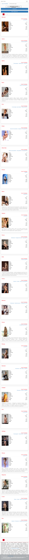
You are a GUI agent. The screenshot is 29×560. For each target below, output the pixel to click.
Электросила (25, 19)
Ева (2, 518)
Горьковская (25, 346)
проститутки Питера (15, 548)
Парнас (15, 499)
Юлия (3, 126)
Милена (3, 300)
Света (3, 39)
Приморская (25, 194)
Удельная (14, 281)
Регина (3, 344)
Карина (3, 213)
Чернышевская (25, 237)
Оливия (3, 387)
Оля (3, 104)
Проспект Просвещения (23, 85)
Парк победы (22, 368)
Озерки (18, 281)
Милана (3, 17)
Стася (3, 496)
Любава (3, 431)
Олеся (3, 322)
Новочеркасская (24, 128)
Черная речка (21, 63)
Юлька (3, 169)
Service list (14, 8)
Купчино (22, 390)
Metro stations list (14, 11)
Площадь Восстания (19, 237)
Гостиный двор (25, 412)
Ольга (3, 235)
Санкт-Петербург (5, 3)
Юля (3, 256)
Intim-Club (3, 1)
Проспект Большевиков (14, 128)
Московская (17, 368)
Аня (3, 409)
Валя (3, 82)
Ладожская (20, 128)
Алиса (3, 278)
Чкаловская (25, 63)
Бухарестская (25, 455)
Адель (3, 60)
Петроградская (15, 63)
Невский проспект (17, 303)
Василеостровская (24, 41)
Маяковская (13, 237)
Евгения (4, 365)
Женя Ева (4, 147)
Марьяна (4, 474)
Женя (3, 191)
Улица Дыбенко (19, 150)
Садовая (26, 172)
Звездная (25, 368)
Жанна (3, 453)
